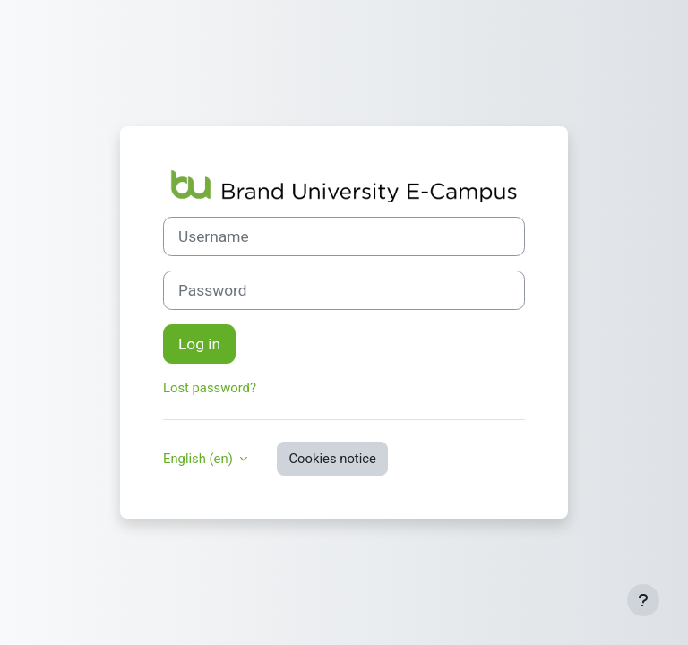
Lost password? (209, 388)
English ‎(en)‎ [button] (199, 459)
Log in (199, 344)
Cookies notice (331, 459)
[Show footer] (643, 600)
